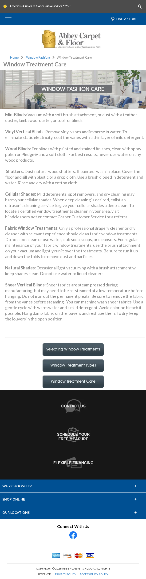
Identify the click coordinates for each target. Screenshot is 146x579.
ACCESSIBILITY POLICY (93, 574)
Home (14, 57)
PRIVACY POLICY (65, 574)
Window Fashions (38, 57)
